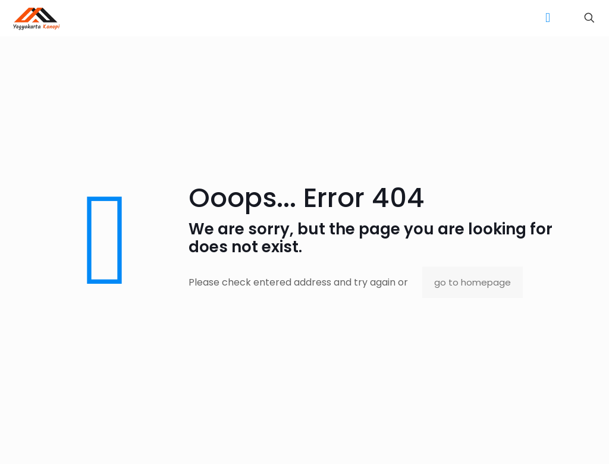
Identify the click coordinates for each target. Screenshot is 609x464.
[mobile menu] (548, 18)
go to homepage (472, 282)
